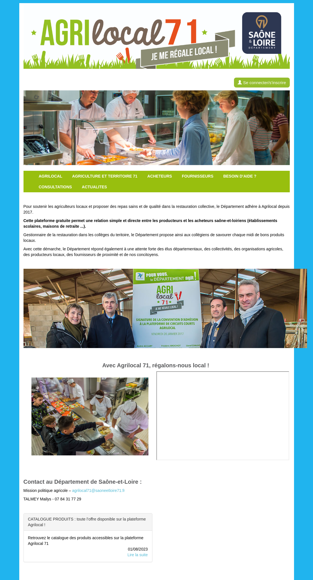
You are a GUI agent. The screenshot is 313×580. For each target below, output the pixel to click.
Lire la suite (137, 555)
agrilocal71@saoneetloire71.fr (98, 490)
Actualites (94, 187)
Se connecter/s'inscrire (262, 82)
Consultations (55, 187)
